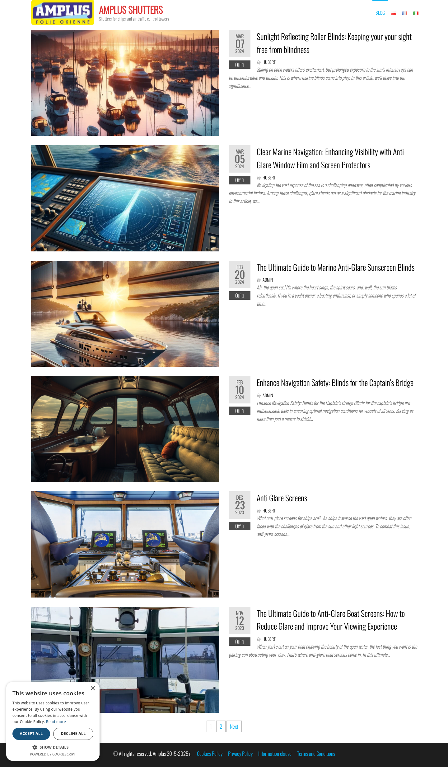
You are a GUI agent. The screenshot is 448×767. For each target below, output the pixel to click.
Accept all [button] (31, 733)
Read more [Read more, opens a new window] (56, 721)
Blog (380, 12)
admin (268, 279)
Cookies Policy (209, 753)
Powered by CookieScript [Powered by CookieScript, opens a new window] (53, 754)
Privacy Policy (240, 753)
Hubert (269, 62)
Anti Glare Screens (282, 498)
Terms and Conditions (316, 753)
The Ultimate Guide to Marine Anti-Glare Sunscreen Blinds (335, 267)
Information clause (275, 753)
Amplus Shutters (131, 9)
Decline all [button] (73, 733)
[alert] (53, 721)
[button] (52, 747)
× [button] (92, 688)
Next (234, 726)
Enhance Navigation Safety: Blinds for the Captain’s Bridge (335, 382)
